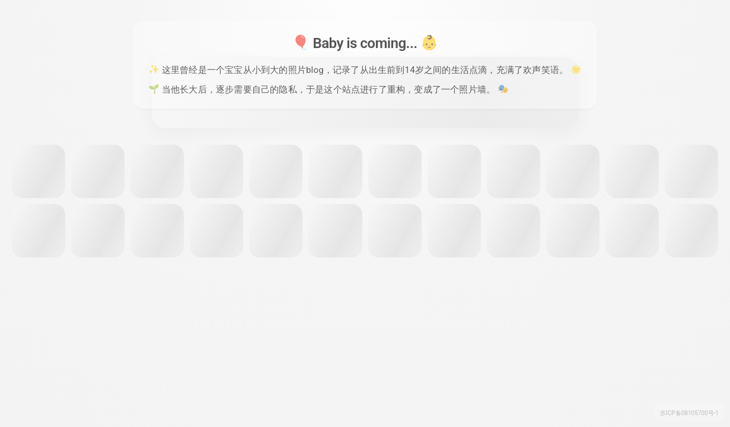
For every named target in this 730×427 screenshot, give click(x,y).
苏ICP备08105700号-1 (689, 413)
